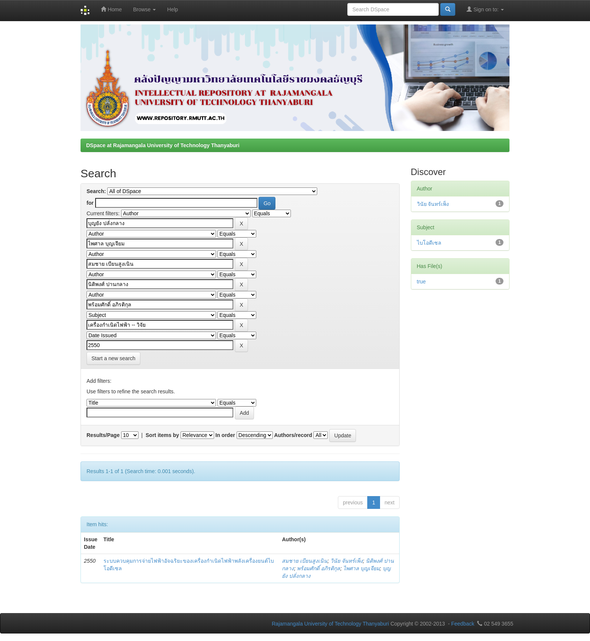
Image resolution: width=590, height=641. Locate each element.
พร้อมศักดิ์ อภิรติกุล (318, 568)
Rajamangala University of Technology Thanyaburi (330, 624)
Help (172, 9)
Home (111, 9)
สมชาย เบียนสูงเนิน (304, 561)
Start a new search (113, 358)
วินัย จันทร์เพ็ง (346, 561)
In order (225, 435)
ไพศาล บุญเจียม (361, 568)
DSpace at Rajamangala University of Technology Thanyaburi (162, 145)
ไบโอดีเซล (429, 243)
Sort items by (162, 435)
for (90, 203)
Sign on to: (485, 9)
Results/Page (103, 435)
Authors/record (293, 435)
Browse (144, 9)
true (421, 282)
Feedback (462, 624)
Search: (96, 191)
